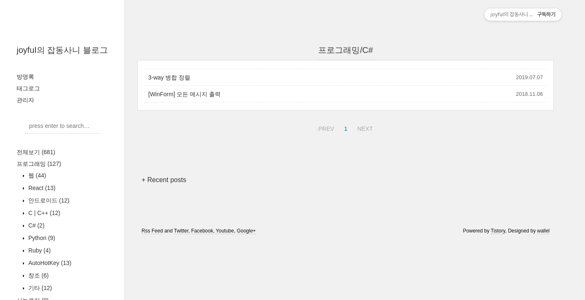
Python (41, 238)
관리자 (25, 100)
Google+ (246, 231)
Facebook (202, 231)
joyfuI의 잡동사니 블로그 (62, 50)
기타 (39, 288)
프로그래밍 (39, 163)
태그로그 (28, 88)
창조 (38, 275)
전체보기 (36, 152)
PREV (325, 127)
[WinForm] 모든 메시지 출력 (184, 94)
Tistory (498, 231)
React (41, 188)
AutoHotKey (49, 263)
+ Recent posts (164, 179)
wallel (543, 231)
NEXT (364, 127)
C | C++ (43, 213)
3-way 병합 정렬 (169, 77)
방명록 (25, 76)
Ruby (39, 250)
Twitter (181, 231)
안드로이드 (48, 200)
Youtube (225, 231)
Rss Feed (152, 231)
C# (36, 225)
